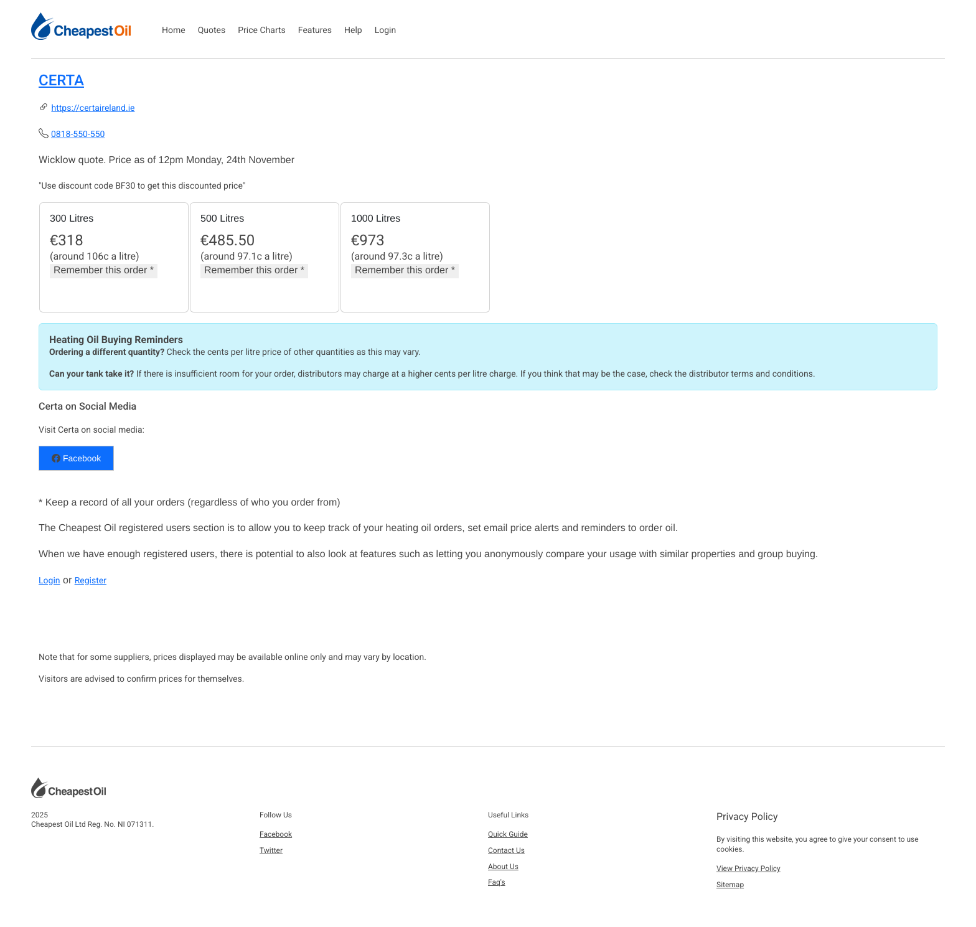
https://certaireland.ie (92, 108)
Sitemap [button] (730, 884)
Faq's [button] (496, 882)
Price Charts (262, 30)
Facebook (76, 458)
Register (90, 581)
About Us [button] (503, 866)
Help (353, 30)
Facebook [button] (276, 834)
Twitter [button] (271, 850)
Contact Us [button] (506, 850)
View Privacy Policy (748, 868)
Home (173, 30)
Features (315, 30)
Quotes (212, 30)
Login (385, 30)
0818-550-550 (78, 134)
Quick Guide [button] (508, 834)
